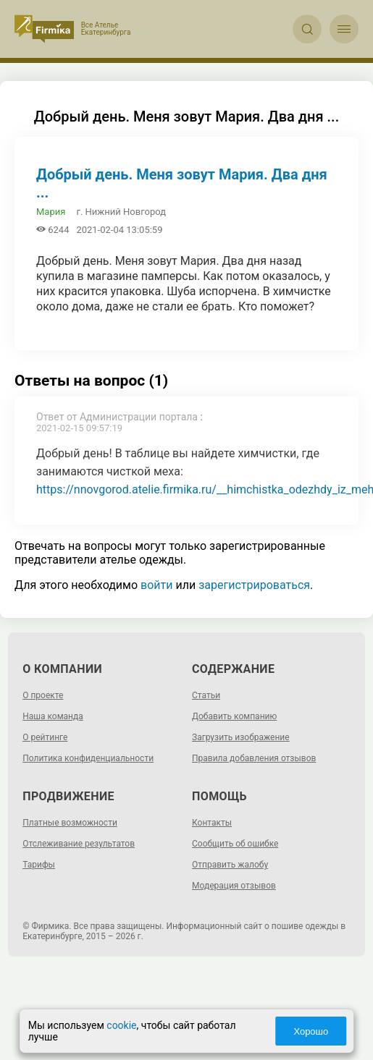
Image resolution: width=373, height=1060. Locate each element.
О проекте (42, 695)
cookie (124, 1025)
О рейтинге (44, 737)
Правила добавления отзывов (254, 758)
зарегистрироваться (254, 585)
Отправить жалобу (230, 865)
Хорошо (308, 1031)
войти (156, 585)
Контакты (212, 823)
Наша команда (52, 716)
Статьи (206, 695)
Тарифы (38, 865)
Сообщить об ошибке (235, 844)
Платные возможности (69, 823)
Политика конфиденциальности (88, 758)
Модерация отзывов (234, 886)
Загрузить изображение (241, 737)
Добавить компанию (234, 716)
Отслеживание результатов (78, 844)
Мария (50, 211)
